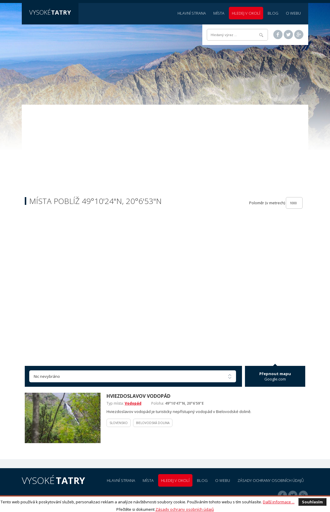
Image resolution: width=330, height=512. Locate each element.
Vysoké (50, 12)
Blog (273, 13)
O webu (293, 13)
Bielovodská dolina (152, 423)
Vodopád (133, 403)
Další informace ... (278, 502)
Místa (218, 13)
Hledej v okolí (246, 13)
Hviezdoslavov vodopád (138, 396)
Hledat (261, 35)
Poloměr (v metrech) (267, 202)
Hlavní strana (192, 13)
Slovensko (119, 423)
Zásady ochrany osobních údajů (184, 509)
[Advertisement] (165, 152)
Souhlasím (312, 502)
